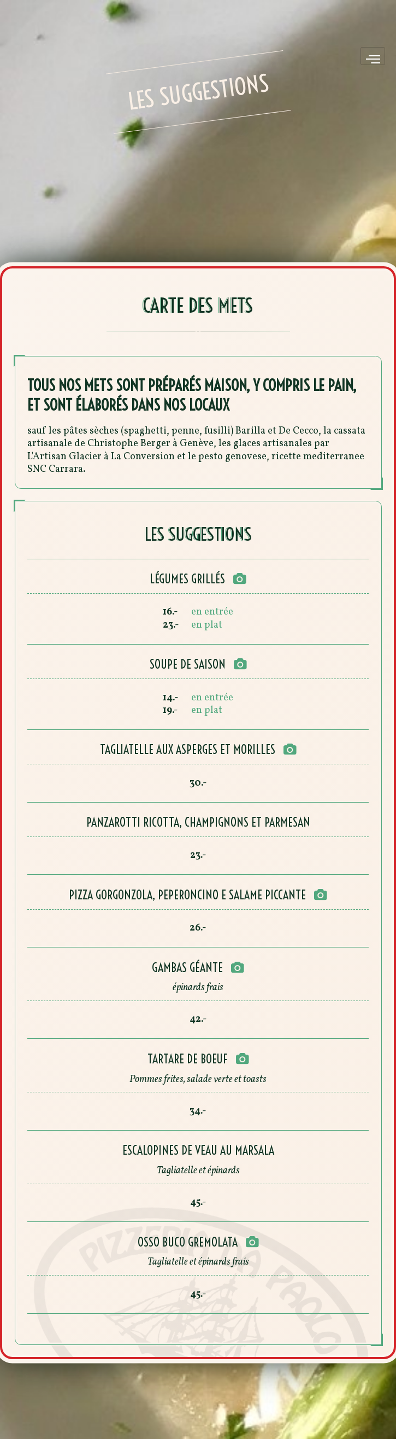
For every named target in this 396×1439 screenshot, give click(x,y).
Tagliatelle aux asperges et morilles (187, 749)
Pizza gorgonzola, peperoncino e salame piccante (187, 895)
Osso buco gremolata (188, 1242)
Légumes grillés (187, 579)
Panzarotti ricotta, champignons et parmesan (198, 822)
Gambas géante (187, 967)
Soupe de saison (188, 664)
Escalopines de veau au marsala (198, 1150)
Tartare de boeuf (187, 1059)
